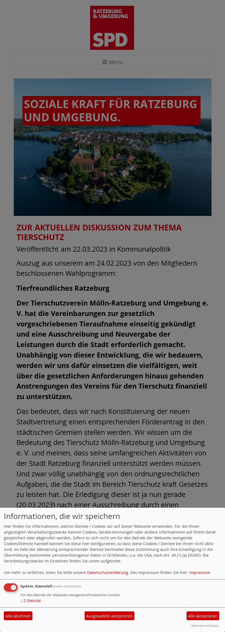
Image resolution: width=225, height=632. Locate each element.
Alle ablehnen (18, 616)
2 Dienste (30, 600)
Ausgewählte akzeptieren (109, 616)
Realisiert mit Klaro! (205, 625)
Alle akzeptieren (203, 616)
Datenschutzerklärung (107, 572)
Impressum (199, 572)
